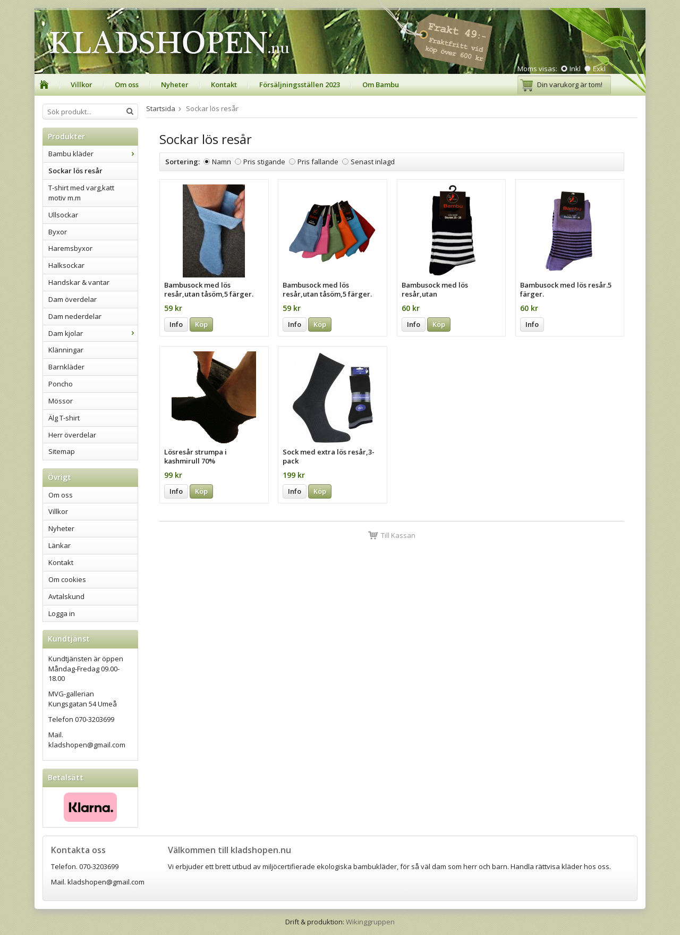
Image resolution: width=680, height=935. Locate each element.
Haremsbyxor (70, 248)
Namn (221, 161)
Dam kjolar (93, 333)
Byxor (57, 232)
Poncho (60, 384)
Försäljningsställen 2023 (299, 84)
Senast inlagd (373, 161)
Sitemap (61, 451)
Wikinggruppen (370, 921)
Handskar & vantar (78, 282)
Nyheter (175, 84)
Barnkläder (66, 367)
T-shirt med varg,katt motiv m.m (81, 193)
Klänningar (65, 350)
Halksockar (66, 265)
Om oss (127, 84)
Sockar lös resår (75, 170)
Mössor (60, 401)
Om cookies (67, 579)
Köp (201, 324)
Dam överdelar (72, 299)
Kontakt (224, 84)
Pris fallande (318, 161)
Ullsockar (63, 215)
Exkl (599, 68)
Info (176, 324)
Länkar (59, 545)
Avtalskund (66, 596)
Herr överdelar (72, 435)
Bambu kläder (93, 153)
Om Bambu (380, 84)
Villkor (81, 84)
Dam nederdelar (74, 316)
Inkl (575, 68)
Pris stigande (264, 161)
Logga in (61, 613)
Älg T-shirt (64, 418)
